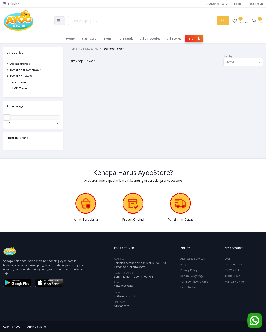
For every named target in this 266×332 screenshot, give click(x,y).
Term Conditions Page (194, 281)
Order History (233, 264)
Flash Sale (89, 39)
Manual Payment (235, 281)
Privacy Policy (188, 270)
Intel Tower (19, 82)
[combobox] (243, 62)
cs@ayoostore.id (124, 296)
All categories (150, 39)
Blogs (107, 39)
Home (70, 39)
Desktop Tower (19, 76)
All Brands (126, 39)
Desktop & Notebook (23, 70)
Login (237, 3)
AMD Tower (19, 88)
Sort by (227, 56)
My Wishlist (232, 270)
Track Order (232, 276)
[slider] (6, 117)
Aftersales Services (192, 258)
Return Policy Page (192, 276)
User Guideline (189, 287)
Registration (255, 3)
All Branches (121, 306)
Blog (183, 264)
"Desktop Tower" (114, 49)
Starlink (194, 39)
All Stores (174, 39)
